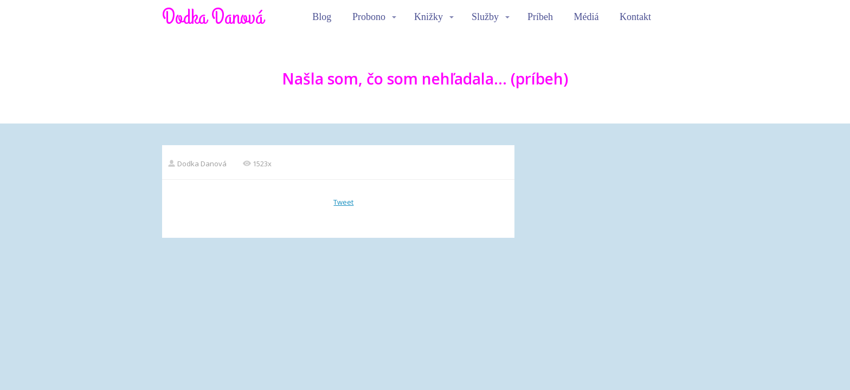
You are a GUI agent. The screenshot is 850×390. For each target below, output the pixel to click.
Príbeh (540, 16)
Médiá (586, 16)
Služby (485, 16)
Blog (321, 16)
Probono (368, 16)
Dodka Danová (212, 17)
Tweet (343, 202)
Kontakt (635, 16)
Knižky (428, 16)
